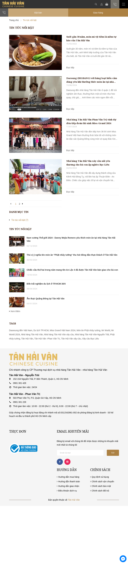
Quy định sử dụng (100, 477)
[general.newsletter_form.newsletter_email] (80, 453)
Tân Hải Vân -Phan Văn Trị (47, 338)
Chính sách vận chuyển (103, 481)
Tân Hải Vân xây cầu (71, 338)
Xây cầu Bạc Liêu (90, 338)
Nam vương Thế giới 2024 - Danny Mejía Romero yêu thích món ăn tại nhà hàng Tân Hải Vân (71, 239)
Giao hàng (98, 12)
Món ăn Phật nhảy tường (88, 330)
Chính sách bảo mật (101, 486)
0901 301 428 (19, 383)
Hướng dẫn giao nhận (68, 486)
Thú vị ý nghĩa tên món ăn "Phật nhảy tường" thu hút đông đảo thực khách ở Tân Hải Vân (72, 255)
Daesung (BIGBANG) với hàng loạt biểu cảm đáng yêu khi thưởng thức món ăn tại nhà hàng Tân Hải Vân (91, 80)
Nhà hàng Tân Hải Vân (32, 334)
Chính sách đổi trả (100, 490)
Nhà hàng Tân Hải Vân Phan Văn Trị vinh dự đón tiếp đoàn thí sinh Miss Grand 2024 (91, 121)
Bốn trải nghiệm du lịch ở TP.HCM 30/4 (46, 284)
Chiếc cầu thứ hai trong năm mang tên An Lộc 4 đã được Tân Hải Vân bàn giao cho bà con (72, 270)
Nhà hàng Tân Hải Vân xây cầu (59, 334)
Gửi (112, 453)
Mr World (105, 330)
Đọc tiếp (70, 67)
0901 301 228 (19, 402)
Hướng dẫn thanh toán (69, 481)
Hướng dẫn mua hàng (68, 477)
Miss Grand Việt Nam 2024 (62, 330)
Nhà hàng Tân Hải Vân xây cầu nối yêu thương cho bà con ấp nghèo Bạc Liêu (88, 162)
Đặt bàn (38, 12)
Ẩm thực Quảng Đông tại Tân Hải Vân (46, 298)
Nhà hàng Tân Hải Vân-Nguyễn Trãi (92, 334)
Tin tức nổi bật (19, 220)
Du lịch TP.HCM (41, 330)
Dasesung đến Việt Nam (20, 330)
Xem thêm (14, 311)
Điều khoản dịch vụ (67, 490)
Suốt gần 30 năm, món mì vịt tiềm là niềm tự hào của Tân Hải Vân (91, 38)
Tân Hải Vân (27, 338)
